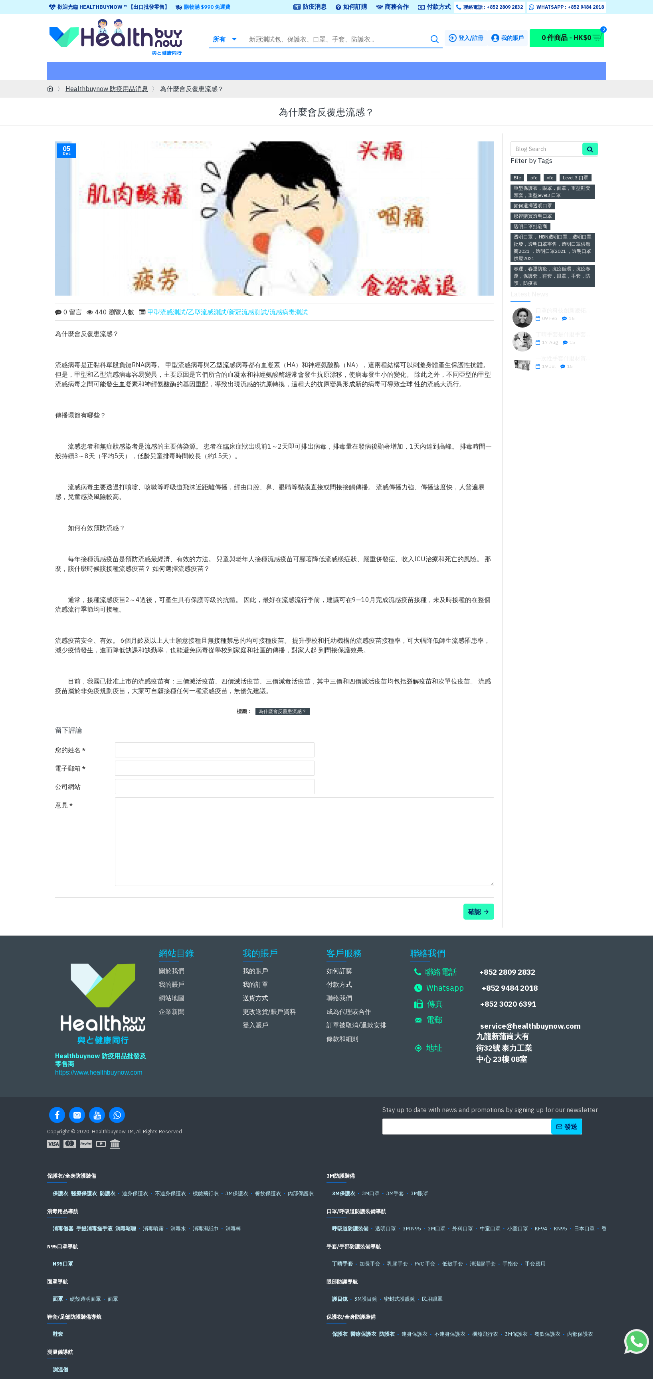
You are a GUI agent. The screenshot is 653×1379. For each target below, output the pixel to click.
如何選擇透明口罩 (533, 206)
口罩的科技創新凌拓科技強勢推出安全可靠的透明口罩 (564, 311)
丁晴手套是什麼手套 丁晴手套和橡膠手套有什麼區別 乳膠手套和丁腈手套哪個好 (564, 335)
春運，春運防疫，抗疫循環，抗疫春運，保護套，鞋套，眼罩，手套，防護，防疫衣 (552, 276)
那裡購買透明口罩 (533, 216)
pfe (533, 178)
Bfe (517, 178)
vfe (550, 178)
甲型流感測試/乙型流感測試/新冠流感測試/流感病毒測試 (227, 312)
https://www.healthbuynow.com (98, 1062)
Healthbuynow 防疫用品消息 (106, 89)
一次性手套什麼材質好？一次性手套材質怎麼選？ (564, 359)
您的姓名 (68, 750)
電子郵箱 (68, 768)
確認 (474, 901)
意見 (61, 805)
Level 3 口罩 (575, 178)
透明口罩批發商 (530, 226)
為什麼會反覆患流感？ (283, 711)
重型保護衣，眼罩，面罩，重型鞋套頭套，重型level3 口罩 (552, 191)
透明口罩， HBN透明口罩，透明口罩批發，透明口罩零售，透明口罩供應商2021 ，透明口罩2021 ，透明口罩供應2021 (553, 247)
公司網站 (68, 787)
